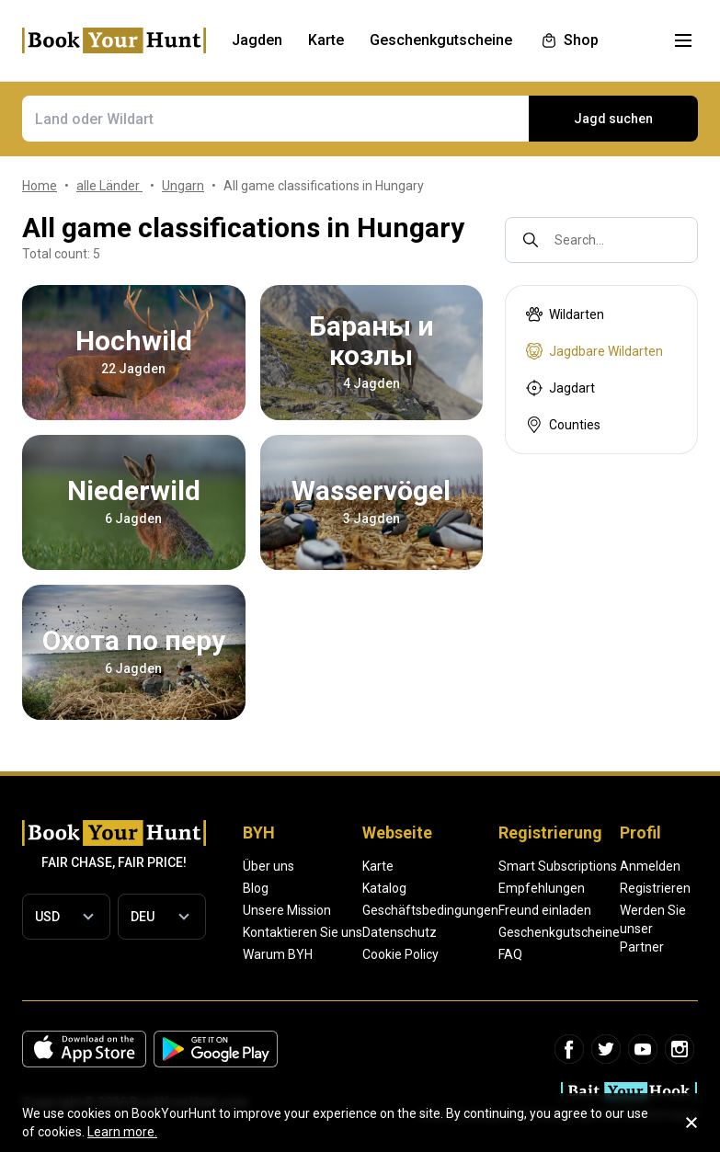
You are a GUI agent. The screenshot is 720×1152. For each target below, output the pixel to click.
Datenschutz (399, 932)
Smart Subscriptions (557, 866)
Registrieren (655, 888)
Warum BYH (278, 954)
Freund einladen (544, 910)
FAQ (510, 954)
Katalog (384, 888)
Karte (378, 866)
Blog (256, 888)
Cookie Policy (400, 954)
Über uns (268, 866)
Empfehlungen (541, 888)
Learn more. (122, 1131)
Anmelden (650, 866)
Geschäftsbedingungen (430, 910)
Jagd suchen (613, 118)
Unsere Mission (287, 910)
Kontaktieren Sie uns (302, 932)
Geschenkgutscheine (559, 932)
